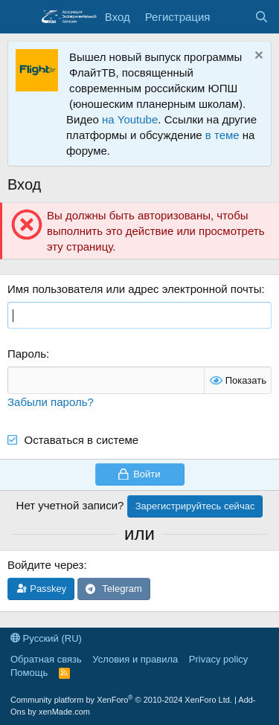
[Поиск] (261, 16)
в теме (222, 135)
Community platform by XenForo (121, 699)
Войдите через (45, 564)
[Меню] (20, 17)
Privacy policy (218, 659)
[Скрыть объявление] (257, 57)
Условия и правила (135, 659)
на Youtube (130, 119)
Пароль (26, 353)
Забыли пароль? (50, 402)
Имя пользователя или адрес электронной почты (134, 289)
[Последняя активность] (231, 16)
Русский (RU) (46, 638)
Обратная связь (46, 659)
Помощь (29, 672)
